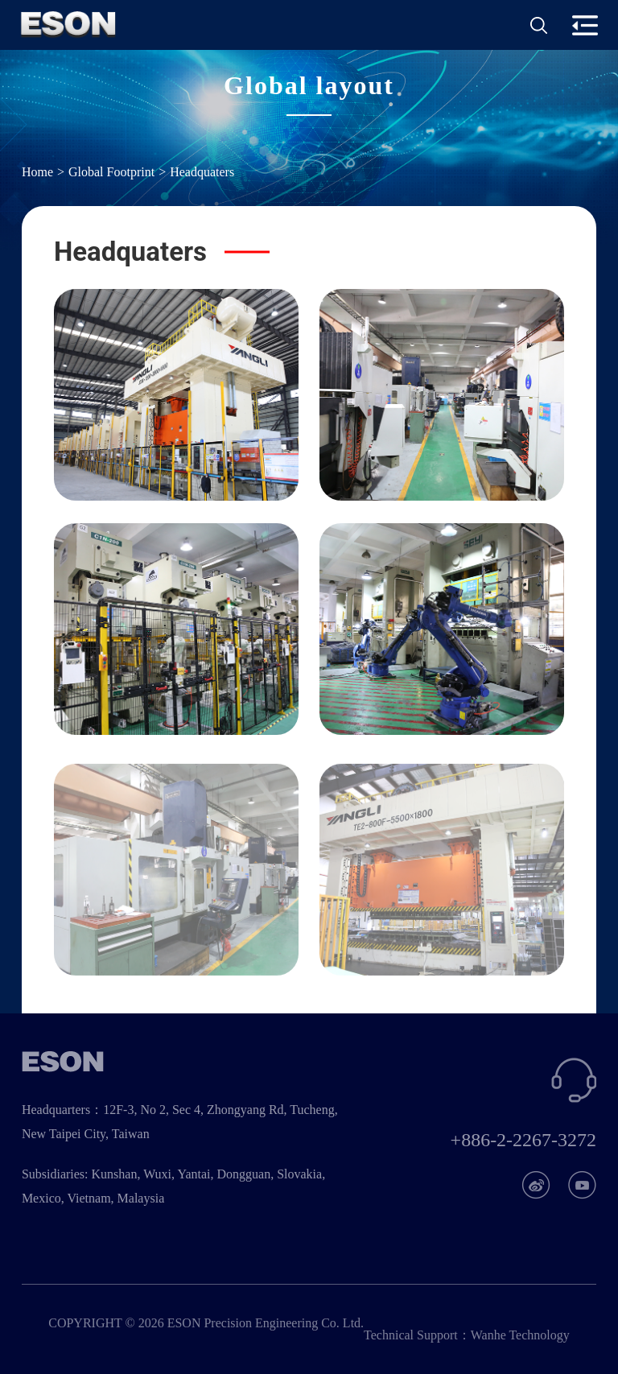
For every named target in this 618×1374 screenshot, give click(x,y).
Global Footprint (111, 172)
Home (37, 172)
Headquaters (202, 172)
